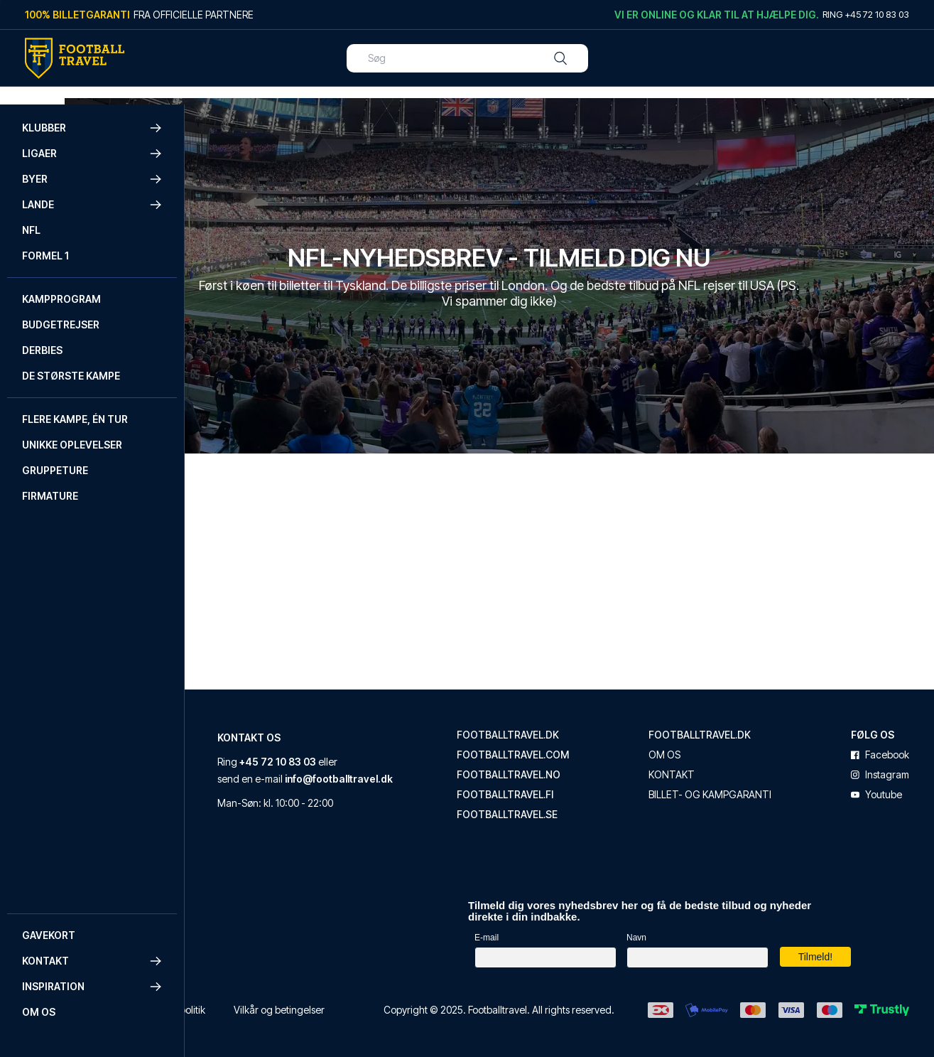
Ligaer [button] (92, 153)
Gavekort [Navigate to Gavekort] (48, 935)
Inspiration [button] (92, 987)
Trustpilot (230, 884)
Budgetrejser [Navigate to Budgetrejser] (60, 324)
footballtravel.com (558, 742)
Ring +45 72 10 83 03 (865, 14)
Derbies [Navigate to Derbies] (42, 350)
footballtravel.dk (553, 722)
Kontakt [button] (92, 961)
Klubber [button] (92, 128)
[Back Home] (74, 58)
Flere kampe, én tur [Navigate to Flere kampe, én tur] (75, 419)
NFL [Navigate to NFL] (31, 230)
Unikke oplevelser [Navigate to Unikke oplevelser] (72, 445)
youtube (901, 782)
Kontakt (717, 762)
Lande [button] (92, 205)
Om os (710, 742)
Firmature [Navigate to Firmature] (50, 496)
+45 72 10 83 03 (397, 749)
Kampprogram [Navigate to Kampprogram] (61, 299)
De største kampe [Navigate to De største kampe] (71, 376)
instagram (905, 762)
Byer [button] (92, 179)
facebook (905, 742)
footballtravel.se (552, 801)
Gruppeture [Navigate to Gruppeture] (55, 470)
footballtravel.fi (550, 782)
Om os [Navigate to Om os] (38, 1012)
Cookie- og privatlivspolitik (263, 1002)
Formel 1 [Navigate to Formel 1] (45, 256)
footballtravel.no (554, 762)
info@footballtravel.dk (391, 800)
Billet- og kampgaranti (728, 787)
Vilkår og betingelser (386, 1002)
